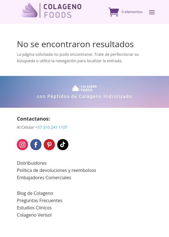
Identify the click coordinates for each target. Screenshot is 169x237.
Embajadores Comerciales (44, 177)
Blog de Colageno (35, 193)
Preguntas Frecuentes (39, 200)
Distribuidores (32, 163)
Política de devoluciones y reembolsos (56, 170)
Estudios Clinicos (34, 208)
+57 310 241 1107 (51, 127)
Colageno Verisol (34, 215)
